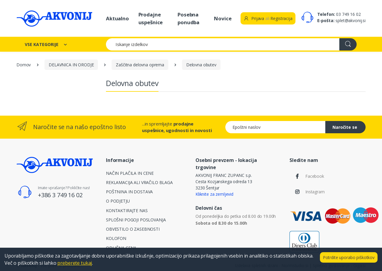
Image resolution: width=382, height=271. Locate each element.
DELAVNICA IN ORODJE (71, 65)
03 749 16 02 (348, 14)
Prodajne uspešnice (150, 18)
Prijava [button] (254, 18)
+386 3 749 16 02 (60, 195)
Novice (222, 18)
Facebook (314, 176)
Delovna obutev (201, 65)
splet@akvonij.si (350, 20)
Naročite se (344, 127)
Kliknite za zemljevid (214, 194)
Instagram (315, 192)
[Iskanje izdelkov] (223, 44)
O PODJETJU (118, 201)
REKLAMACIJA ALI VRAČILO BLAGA (139, 182)
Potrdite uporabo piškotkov (349, 257)
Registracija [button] (281, 18)
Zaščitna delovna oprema (140, 65)
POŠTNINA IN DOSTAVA (129, 192)
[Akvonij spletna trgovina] (54, 18)
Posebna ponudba (188, 18)
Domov (23, 65)
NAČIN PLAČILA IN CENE (130, 173)
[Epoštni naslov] (275, 127)
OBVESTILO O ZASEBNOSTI (133, 229)
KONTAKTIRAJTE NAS (127, 210)
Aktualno (117, 18)
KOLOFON (116, 238)
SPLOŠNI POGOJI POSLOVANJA (136, 220)
